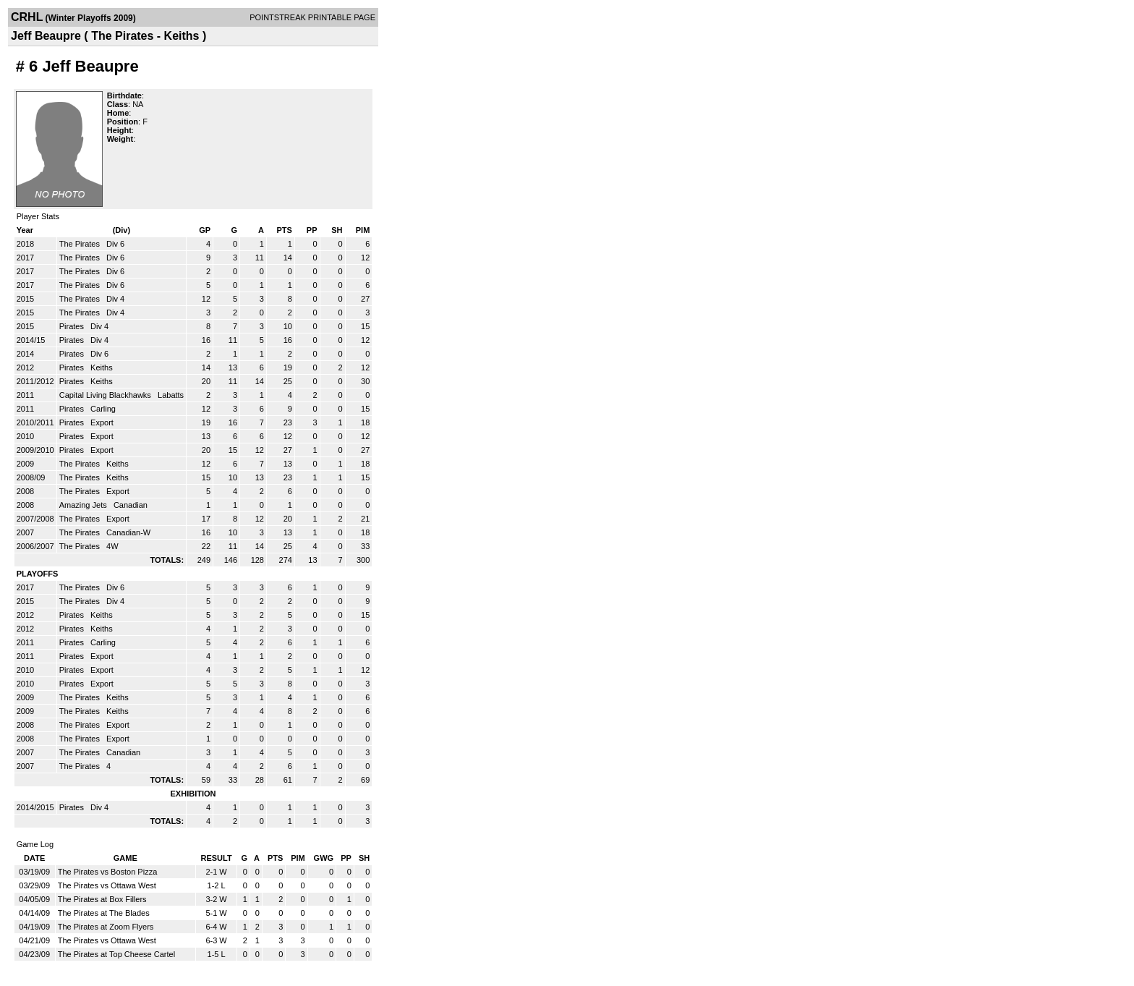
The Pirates (80, 243)
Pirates (72, 326)
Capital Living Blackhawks (106, 395)
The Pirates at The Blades (104, 913)
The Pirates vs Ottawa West (107, 885)
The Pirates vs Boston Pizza (108, 871)
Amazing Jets (84, 505)
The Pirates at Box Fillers (102, 899)
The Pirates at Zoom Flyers (106, 926)
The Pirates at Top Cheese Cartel (116, 954)
